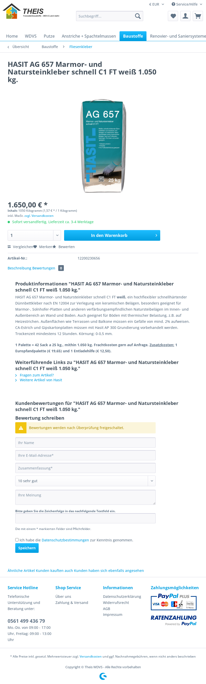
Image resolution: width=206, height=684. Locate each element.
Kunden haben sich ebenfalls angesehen (109, 570)
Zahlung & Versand (71, 602)
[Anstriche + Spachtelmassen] (89, 36)
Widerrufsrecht (116, 602)
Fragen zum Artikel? (34, 375)
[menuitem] (109, 18)
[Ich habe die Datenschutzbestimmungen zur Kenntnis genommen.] (17, 539)
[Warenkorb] (198, 16)
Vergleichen (20, 246)
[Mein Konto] (185, 16)
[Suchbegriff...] (109, 16)
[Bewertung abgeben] (85, 481)
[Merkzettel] (173, 16)
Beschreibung (19, 268)
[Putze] (49, 36)
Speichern (27, 547)
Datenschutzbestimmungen (65, 540)
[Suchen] (138, 16)
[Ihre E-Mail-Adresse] (85, 455)
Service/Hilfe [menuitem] (185, 4)
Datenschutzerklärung (122, 596)
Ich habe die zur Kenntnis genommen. (76, 540)
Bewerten (63, 246)
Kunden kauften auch (54, 570)
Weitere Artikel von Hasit (38, 379)
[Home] (12, 36)
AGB (106, 608)
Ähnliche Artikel (21, 570)
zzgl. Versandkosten (39, 216)
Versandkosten (91, 656)
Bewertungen (48, 268)
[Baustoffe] (133, 36)
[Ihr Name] (85, 442)
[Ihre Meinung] (85, 497)
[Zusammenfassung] (85, 468)
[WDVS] (30, 36)
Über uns (63, 596)
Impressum (112, 614)
